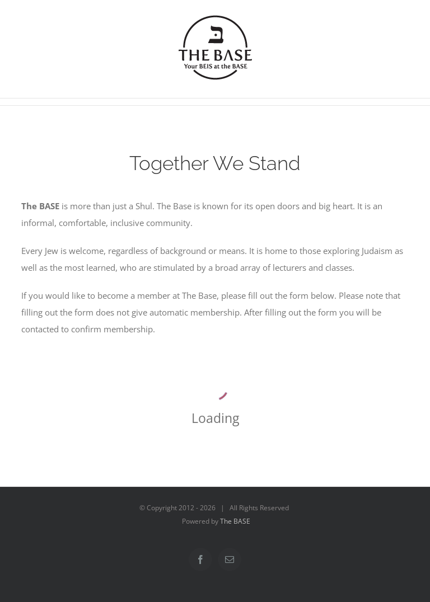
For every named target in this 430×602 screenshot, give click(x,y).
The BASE (235, 521)
